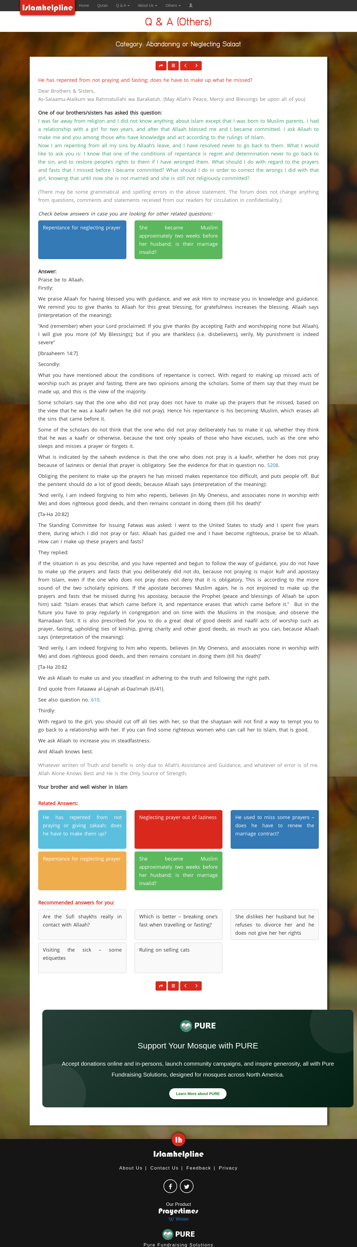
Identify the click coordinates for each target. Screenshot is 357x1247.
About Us (131, 1168)
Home (84, 5)
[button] (191, 5)
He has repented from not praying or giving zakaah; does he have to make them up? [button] (82, 825)
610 (95, 699)
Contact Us (164, 1168)
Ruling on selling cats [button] (164, 949)
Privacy (228, 1168)
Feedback (198, 1168)
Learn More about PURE (198, 1094)
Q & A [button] (123, 5)
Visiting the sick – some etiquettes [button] (82, 953)
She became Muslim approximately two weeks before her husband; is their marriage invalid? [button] (178, 239)
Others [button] (173, 5)
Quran (102, 5)
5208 (272, 465)
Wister (178, 1219)
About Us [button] (147, 5)
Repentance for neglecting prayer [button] (82, 227)
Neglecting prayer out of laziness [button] (178, 817)
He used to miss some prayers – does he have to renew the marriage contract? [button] (274, 825)
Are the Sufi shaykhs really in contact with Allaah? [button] (82, 920)
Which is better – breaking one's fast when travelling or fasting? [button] (178, 920)
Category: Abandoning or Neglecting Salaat (178, 45)
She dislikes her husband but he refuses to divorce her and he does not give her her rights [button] (274, 924)
